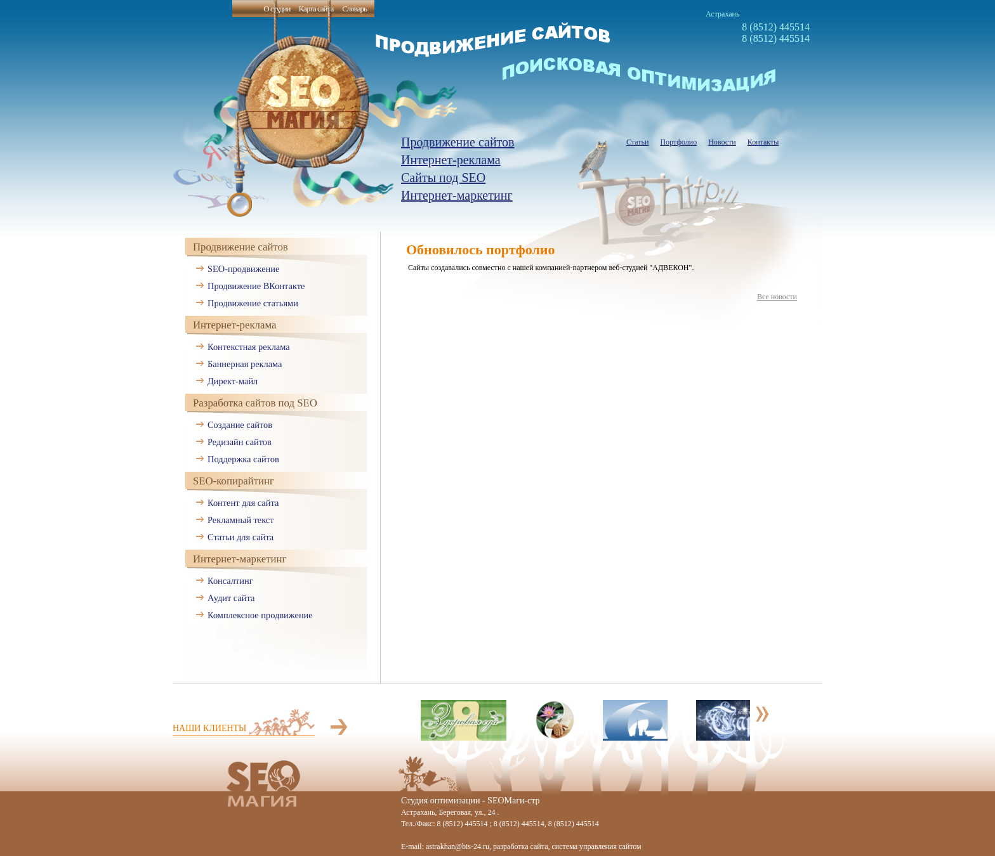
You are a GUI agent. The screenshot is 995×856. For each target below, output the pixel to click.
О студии (276, 8)
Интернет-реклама (451, 160)
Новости (722, 142)
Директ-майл (233, 381)
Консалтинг (230, 581)
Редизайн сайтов (240, 442)
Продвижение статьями (253, 303)
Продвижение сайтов (458, 142)
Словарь (354, 8)
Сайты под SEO (443, 178)
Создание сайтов (240, 425)
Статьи (637, 142)
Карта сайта (315, 8)
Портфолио (678, 142)
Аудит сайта (231, 598)
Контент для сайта (243, 503)
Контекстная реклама (249, 347)
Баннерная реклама (245, 364)
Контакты (763, 142)
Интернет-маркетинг (457, 195)
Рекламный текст (241, 520)
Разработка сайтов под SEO (255, 403)
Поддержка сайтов (243, 459)
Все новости (777, 296)
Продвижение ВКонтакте (256, 286)
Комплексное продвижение (260, 615)
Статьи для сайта (240, 537)
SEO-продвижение (243, 269)
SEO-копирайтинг (233, 481)
